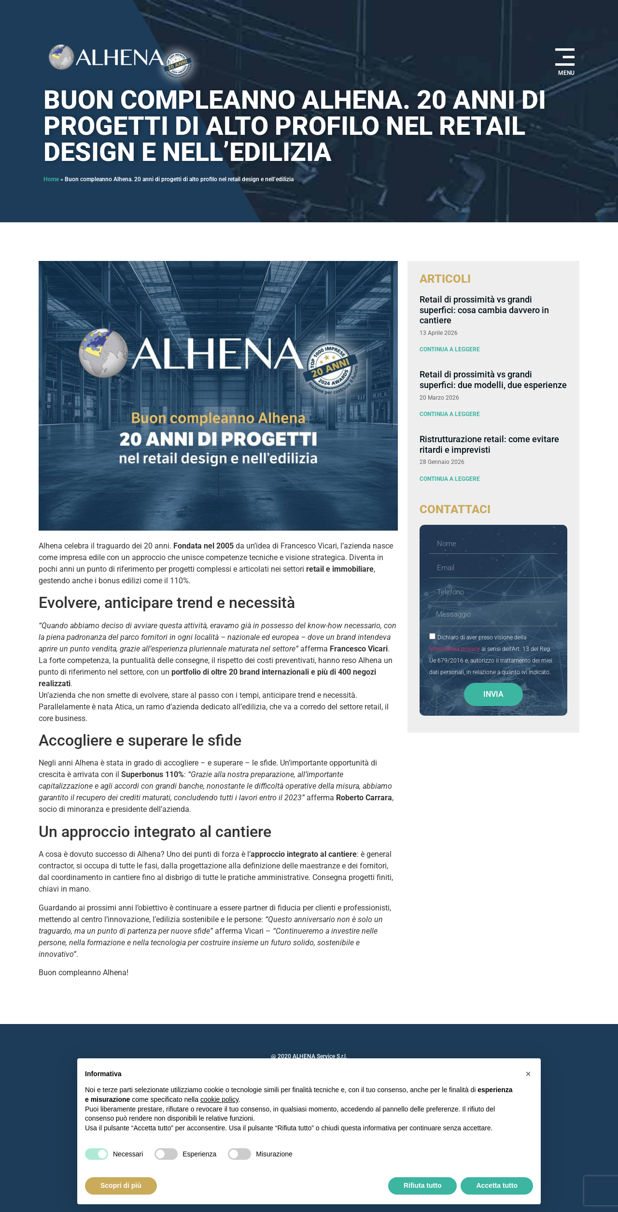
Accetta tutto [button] (497, 1185)
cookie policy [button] (219, 1099)
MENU (566, 73)
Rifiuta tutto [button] (423, 1185)
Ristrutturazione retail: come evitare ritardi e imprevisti (489, 444)
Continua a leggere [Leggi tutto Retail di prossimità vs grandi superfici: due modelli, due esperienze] (450, 414)
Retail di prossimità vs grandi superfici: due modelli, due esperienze (493, 379)
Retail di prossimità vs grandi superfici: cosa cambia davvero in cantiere (484, 309)
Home (51, 179)
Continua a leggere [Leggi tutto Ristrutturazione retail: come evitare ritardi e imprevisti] (450, 479)
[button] (528, 1074)
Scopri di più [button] (120, 1185)
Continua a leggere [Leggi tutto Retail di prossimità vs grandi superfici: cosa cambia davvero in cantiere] (450, 349)
